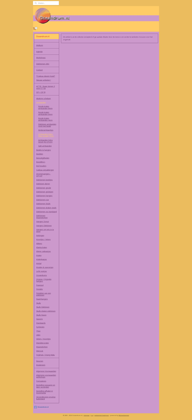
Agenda (39, 51)
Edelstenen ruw (42, 200)
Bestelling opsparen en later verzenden (45, 386)
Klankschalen (41, 247)
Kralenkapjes (41, 259)
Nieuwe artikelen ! (43, 80)
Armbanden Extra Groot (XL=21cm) (45, 141)
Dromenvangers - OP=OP (43, 175)
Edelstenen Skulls (43, 203)
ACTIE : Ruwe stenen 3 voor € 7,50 (45, 87)
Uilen (38, 335)
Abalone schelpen (43, 98)
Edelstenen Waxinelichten (42, 216)
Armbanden (41, 102)
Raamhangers (42, 299)
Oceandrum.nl (41, 407)
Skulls (38, 303)
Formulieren (41, 381)
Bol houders (41, 166)
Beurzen (39, 361)
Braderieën (40, 365)
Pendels (39, 289)
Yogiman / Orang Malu (45, 355)
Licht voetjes (41, 271)
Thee (38, 331)
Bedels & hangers (43, 150)
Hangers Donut (42, 221)
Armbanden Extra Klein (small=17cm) (46, 135)
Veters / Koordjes (43, 339)
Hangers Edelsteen (44, 225)
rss (92, 415)
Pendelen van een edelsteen (43, 294)
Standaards (41, 323)
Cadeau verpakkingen (45, 170)
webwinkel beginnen (102, 415)
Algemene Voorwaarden (46, 371)
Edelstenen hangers (44, 195)
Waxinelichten (42, 347)
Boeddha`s (40, 162)
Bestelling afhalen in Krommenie (44, 392)
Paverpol (40, 285)
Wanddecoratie (42, 343)
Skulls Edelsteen (42, 307)
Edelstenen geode (43, 188)
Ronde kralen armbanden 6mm (45, 113)
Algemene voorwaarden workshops (46, 376)
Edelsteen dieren (43, 184)
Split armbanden (45, 146)
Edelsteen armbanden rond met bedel (47, 125)
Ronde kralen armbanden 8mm (45, 107)
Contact (39, 70)
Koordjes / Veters (43, 239)
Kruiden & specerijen (44, 267)
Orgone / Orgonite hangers (43, 280)
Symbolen (40, 327)
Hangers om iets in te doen (45, 230)
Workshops (41, 57)
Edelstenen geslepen (44, 192)
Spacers (39, 319)
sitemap (86, 415)
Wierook (39, 351)
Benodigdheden (42, 158)
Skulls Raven (41, 315)
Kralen (38, 255)
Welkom (39, 45)
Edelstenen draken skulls (46, 208)
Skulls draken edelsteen (45, 311)
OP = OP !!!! (40, 92)
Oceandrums (41, 275)
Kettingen (40, 235)
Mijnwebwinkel (124, 415)
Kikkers (39, 243)
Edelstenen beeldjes (44, 180)
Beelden (39, 154)
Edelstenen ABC (42, 64)
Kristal (38, 263)
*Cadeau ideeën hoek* (45, 76)
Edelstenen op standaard (46, 211)
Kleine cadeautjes (43, 251)
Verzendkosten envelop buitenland (45, 398)
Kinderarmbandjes (45, 130)
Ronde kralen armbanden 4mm (45, 119)
